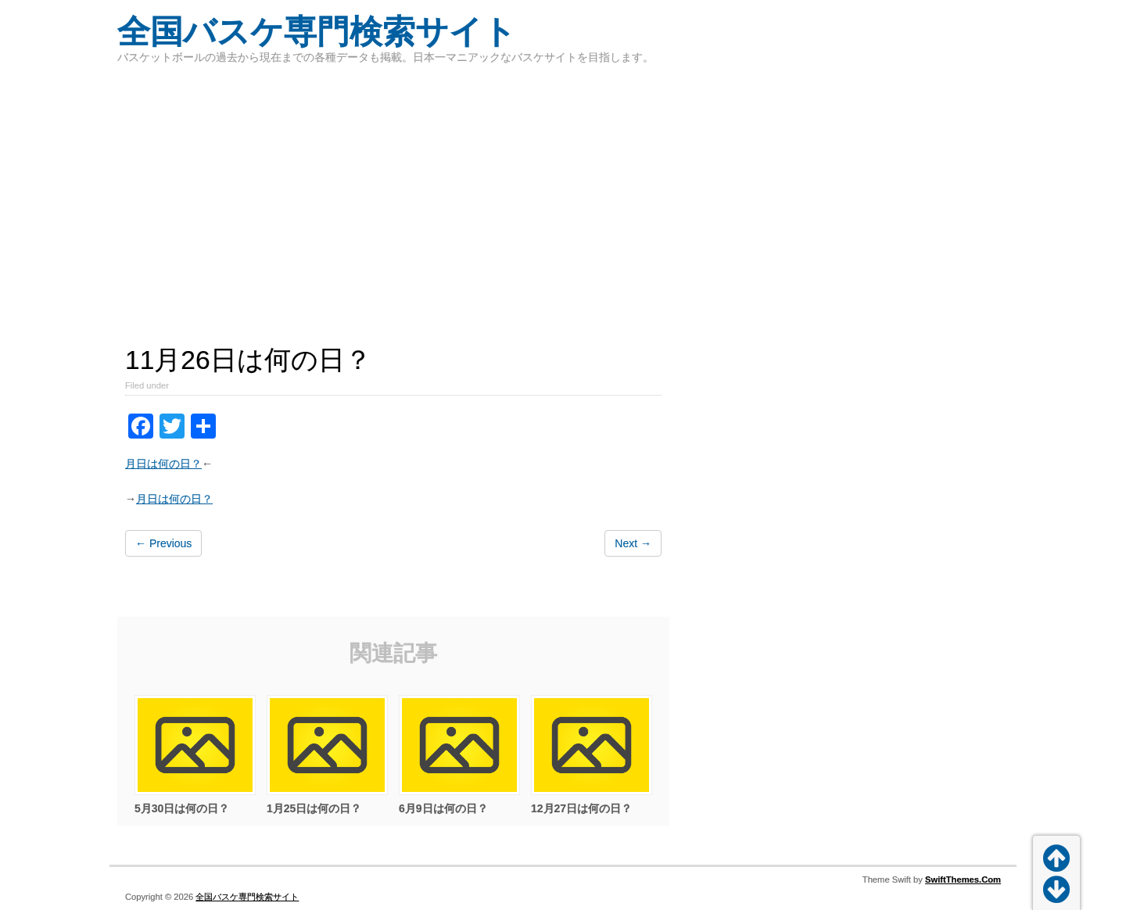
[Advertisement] (563, 195)
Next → (633, 543)
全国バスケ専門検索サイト (316, 31)
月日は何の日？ (163, 463)
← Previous (163, 543)
